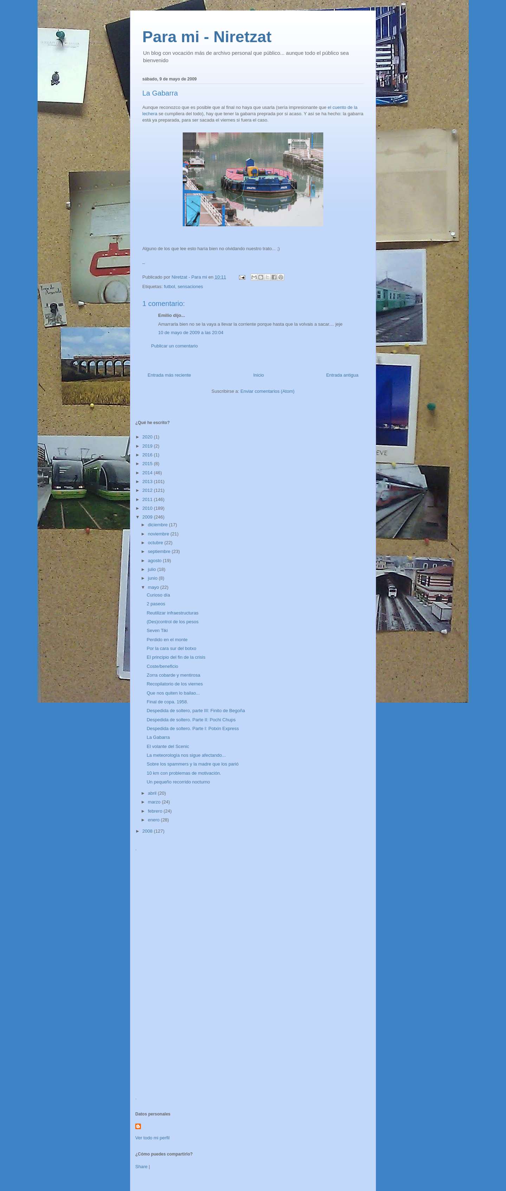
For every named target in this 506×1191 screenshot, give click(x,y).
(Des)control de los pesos (172, 621)
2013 (148, 481)
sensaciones (190, 286)
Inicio (258, 375)
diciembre (158, 524)
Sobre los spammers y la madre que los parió (193, 764)
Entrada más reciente (169, 375)
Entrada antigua (342, 375)
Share (141, 1166)
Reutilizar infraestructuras (172, 613)
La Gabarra (158, 737)
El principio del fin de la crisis (176, 657)
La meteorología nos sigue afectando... (186, 755)
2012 (148, 490)
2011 (148, 499)
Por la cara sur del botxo (171, 648)
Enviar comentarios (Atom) (267, 391)
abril (153, 793)
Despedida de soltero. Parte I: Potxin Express (193, 728)
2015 (148, 463)
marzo (155, 802)
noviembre (159, 533)
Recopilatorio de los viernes (175, 683)
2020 (148, 437)
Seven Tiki (157, 630)
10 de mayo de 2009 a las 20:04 (190, 332)
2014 (148, 472)
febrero (156, 811)
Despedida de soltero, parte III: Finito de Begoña (196, 710)
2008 (148, 831)
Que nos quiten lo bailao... (173, 693)
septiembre (160, 551)
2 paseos (156, 603)
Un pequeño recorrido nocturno (178, 782)
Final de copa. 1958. (167, 701)
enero (154, 819)
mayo (154, 587)
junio (153, 578)
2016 (148, 454)
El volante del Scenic (168, 746)
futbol (169, 286)
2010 (148, 508)
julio (152, 569)
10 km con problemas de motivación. (184, 773)
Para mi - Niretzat (207, 37)
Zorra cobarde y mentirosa (173, 675)
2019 (148, 446)
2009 (148, 517)
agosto (155, 560)
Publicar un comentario (174, 346)
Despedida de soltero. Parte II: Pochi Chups (191, 719)
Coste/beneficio (162, 666)
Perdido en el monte (167, 639)
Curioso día (158, 595)
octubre (156, 542)
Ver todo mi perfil (152, 1137)
